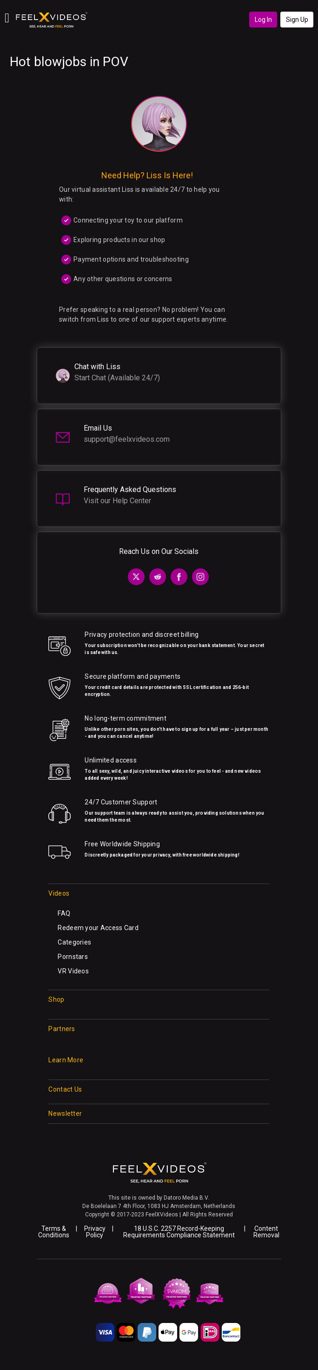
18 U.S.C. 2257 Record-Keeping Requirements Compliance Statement (179, 1232)
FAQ (64, 913)
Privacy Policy (95, 1232)
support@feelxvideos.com (127, 439)
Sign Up (297, 19)
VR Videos (73, 971)
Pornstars (73, 956)
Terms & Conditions (53, 1232)
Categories (74, 942)
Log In (263, 19)
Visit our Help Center (117, 500)
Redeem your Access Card (98, 927)
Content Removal (266, 1232)
